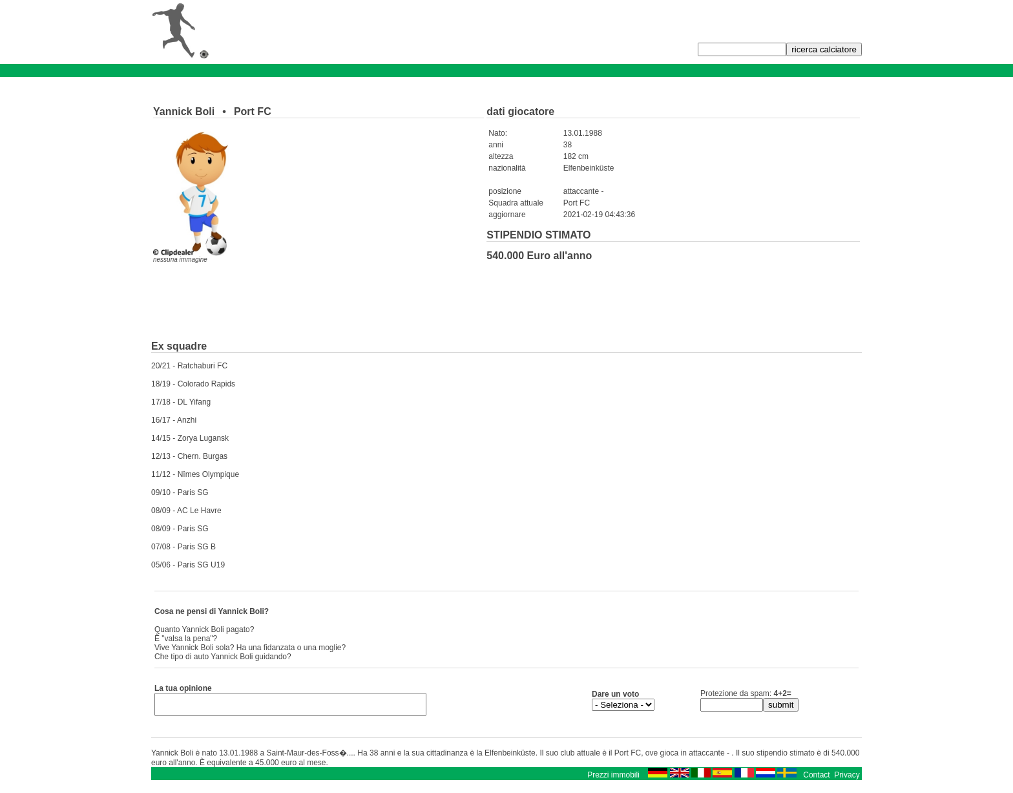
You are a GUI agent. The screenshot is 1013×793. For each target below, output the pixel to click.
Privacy (846, 778)
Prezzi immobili (613, 778)
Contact (816, 778)
